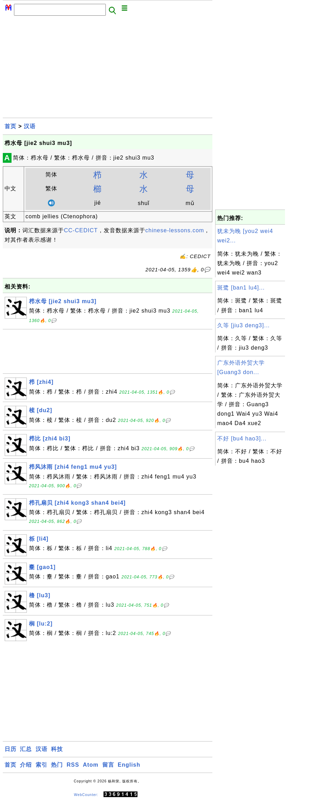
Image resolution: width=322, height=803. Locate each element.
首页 (10, 126)
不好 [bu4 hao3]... (241, 438)
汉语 (30, 126)
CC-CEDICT (81, 230)
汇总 (26, 749)
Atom (90, 765)
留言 (108, 765)
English (129, 765)
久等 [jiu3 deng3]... (243, 325)
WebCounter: (86, 794)
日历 (10, 749)
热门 (57, 765)
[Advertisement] (107, 69)
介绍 (26, 765)
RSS (73, 765)
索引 (41, 765)
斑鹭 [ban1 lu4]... (241, 288)
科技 (57, 749)
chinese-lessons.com (174, 230)
